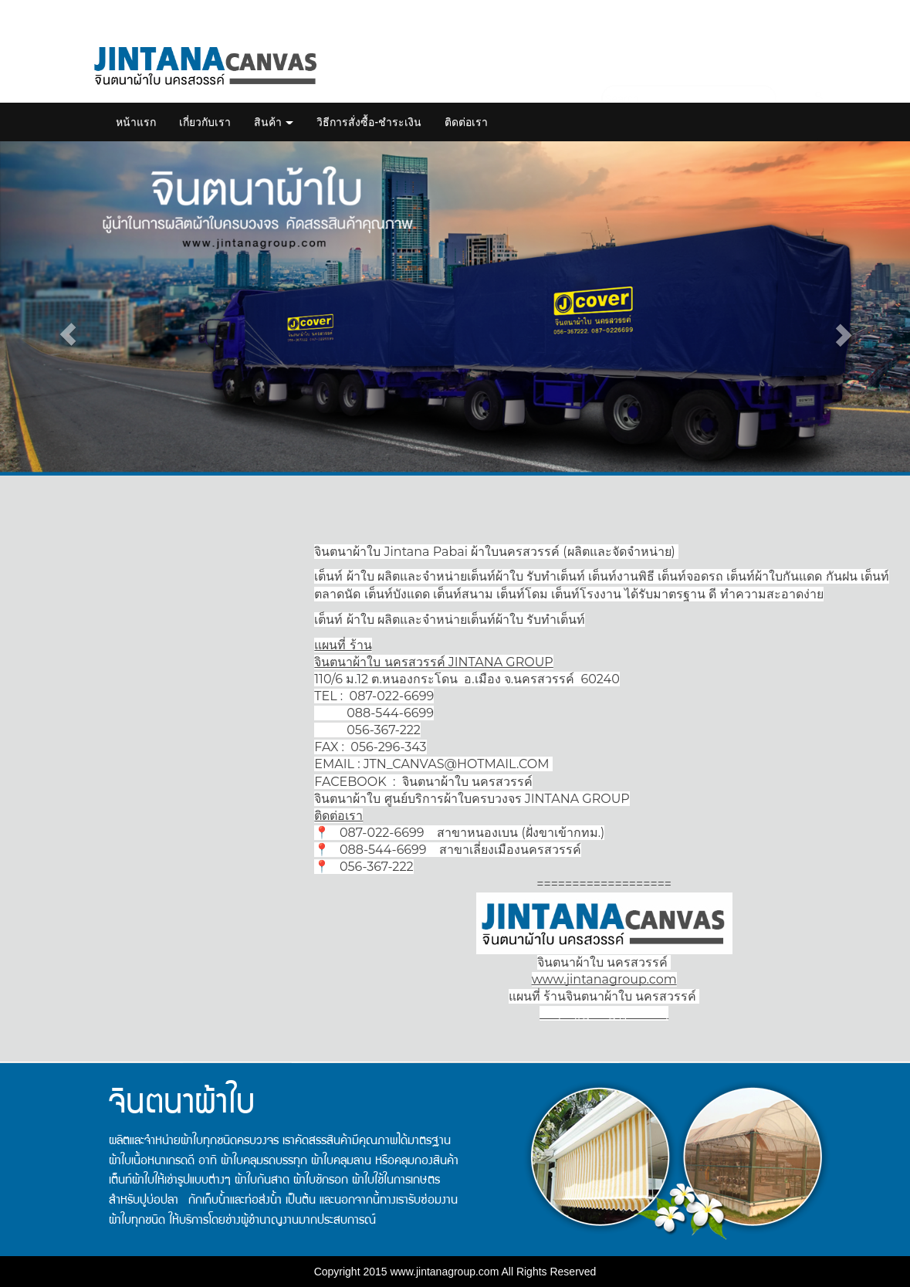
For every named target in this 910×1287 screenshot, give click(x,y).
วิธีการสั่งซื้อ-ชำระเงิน (368, 122)
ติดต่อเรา (466, 122)
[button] (68, 334)
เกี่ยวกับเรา (205, 122)
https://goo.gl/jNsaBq (604, 1013)
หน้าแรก (136, 122)
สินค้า (274, 122)
